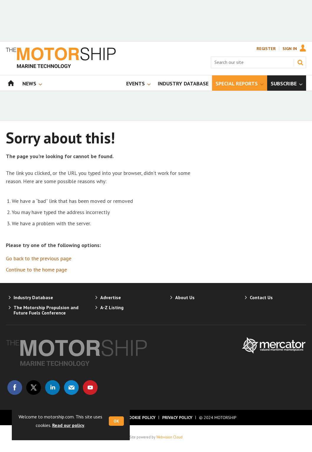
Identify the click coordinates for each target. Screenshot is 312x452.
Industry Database (33, 297)
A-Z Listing (112, 307)
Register (266, 48)
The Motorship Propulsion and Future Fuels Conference (46, 310)
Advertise (110, 297)
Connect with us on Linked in (52, 387)
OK (116, 421)
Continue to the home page (36, 269)
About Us (185, 297)
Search (300, 62)
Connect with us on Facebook (14, 387)
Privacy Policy (177, 417)
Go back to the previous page (38, 258)
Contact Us (261, 297)
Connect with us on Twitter (33, 387)
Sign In (290, 48)
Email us (71, 387)
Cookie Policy (141, 417)
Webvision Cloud (169, 437)
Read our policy (68, 425)
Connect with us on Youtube (90, 387)
